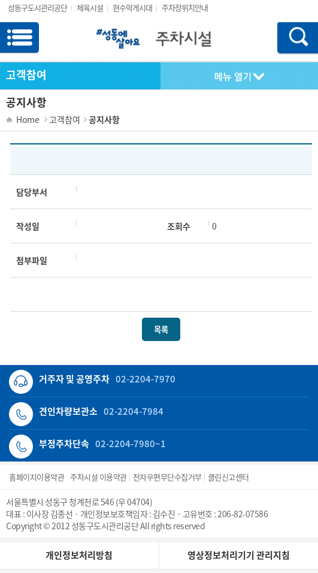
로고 (158, 44)
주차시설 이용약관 (98, 476)
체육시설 (90, 8)
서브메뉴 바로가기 (0, 0)
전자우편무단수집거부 (167, 476)
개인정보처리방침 (79, 555)
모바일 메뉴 (19, 38)
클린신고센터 (228, 476)
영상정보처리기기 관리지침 (238, 555)
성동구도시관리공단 (37, 8)
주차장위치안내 (185, 8)
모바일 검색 (293, 38)
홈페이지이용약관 (36, 476)
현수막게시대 (132, 8)
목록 (161, 329)
